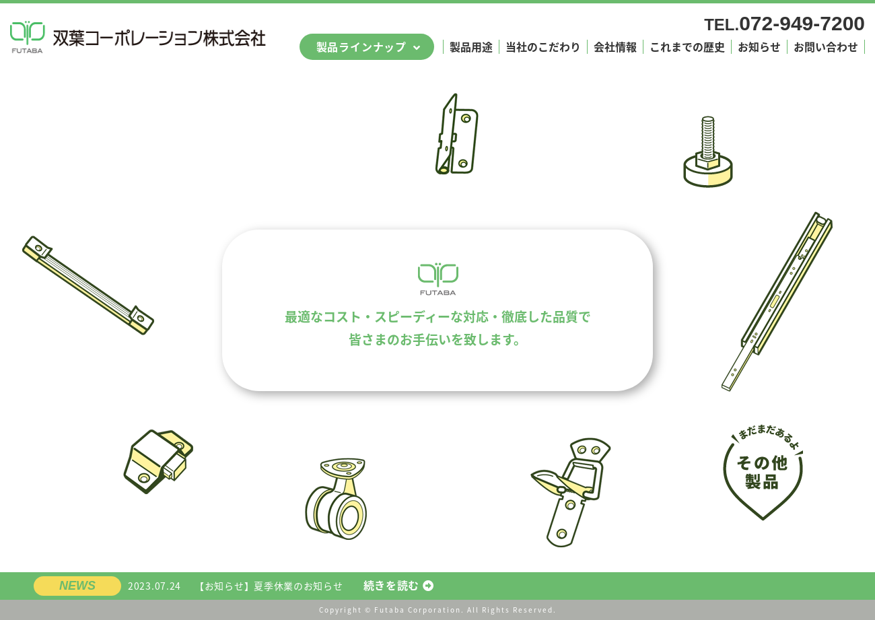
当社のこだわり (543, 47)
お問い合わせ (826, 47)
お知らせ (759, 47)
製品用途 (471, 47)
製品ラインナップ (361, 46)
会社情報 (615, 47)
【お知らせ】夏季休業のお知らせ (280, 586)
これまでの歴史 (687, 47)
